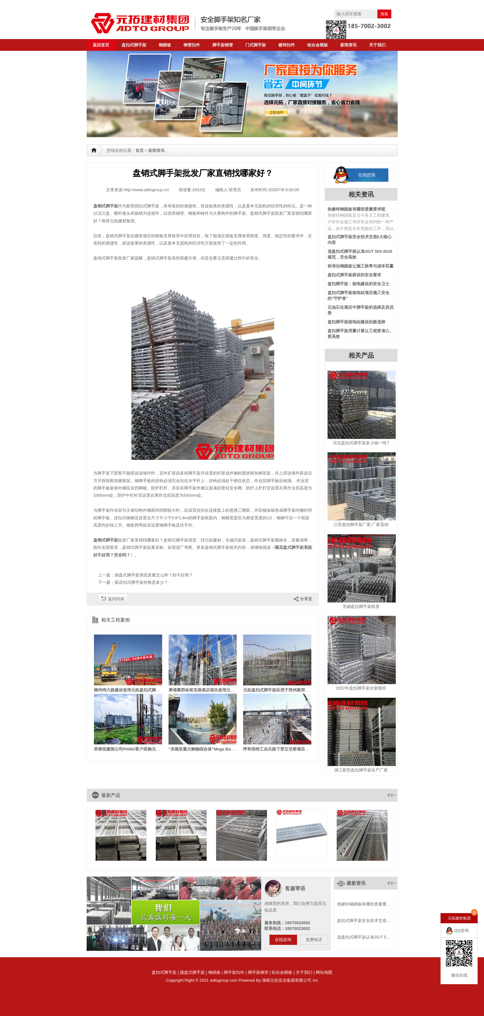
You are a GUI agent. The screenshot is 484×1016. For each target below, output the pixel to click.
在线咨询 (283, 939)
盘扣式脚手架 (134, 45)
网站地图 (324, 972)
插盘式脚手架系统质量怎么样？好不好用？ (154, 575)
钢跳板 (214, 972)
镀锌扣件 (286, 45)
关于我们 (377, 45)
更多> (391, 795)
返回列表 (116, 598)
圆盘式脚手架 (192, 972)
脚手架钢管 (222, 45)
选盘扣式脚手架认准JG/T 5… (364, 937)
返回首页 (101, 45)
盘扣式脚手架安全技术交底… (364, 920)
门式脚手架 (255, 45)
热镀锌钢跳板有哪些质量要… (364, 904)
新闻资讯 (348, 45)
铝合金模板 (317, 45)
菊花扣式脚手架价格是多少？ (141, 582)
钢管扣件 (191, 45)
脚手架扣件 (234, 972)
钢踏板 (165, 45)
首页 (140, 150)
